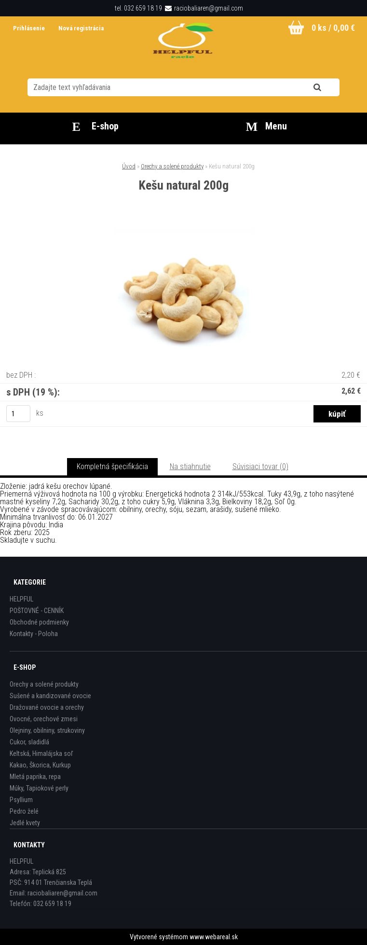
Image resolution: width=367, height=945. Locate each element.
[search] (329, 87)
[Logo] (183, 43)
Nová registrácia (81, 28)
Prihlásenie (29, 28)
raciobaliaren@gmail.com (208, 8)
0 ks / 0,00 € (333, 28)
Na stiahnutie (190, 466)
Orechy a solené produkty (172, 166)
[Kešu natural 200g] (184, 231)
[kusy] (18, 413)
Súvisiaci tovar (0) (260, 466)
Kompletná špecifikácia (112, 466)
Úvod (129, 166)
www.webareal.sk (214, 937)
